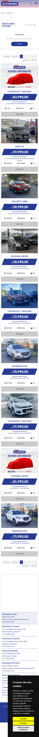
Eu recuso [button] (23, 723)
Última (34, 60)
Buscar (19, 44)
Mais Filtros (19, 34)
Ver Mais (19, 114)
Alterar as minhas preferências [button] (23, 728)
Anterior (15, 56)
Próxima (26, 60)
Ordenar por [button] (30, 25)
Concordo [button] (23, 719)
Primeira (6, 56)
